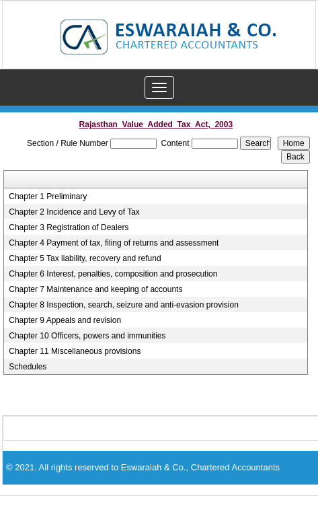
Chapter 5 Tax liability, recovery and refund (85, 258)
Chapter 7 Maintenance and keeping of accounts (95, 289)
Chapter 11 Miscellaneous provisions (75, 351)
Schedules (27, 366)
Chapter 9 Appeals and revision (65, 320)
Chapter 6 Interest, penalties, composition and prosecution (113, 274)
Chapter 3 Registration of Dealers (68, 227)
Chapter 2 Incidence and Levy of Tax (74, 212)
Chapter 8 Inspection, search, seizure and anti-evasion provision (124, 305)
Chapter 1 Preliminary (48, 196)
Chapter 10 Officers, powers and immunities (87, 335)
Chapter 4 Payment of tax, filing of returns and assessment (113, 243)
